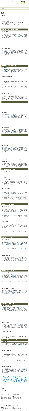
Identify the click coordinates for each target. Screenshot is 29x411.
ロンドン (15, 86)
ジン (5, 224)
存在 (21, 225)
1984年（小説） (8, 382)
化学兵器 (22, 242)
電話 (25, 292)
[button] (28, 8)
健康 (6, 183)
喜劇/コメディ (13, 381)
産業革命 (16, 53)
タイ (24, 87)
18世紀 (3, 50)
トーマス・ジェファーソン (20, 376)
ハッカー (23, 382)
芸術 (14, 34)
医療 (21, 353)
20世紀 (21, 224)
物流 (11, 150)
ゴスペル (12, 382)
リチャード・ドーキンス (13, 376)
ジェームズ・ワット (22, 69)
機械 (20, 382)
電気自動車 (21, 344)
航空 (11, 249)
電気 (3, 215)
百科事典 (2, 388)
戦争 (3, 241)
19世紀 (3, 181)
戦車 (17, 242)
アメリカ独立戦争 (15, 379)
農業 (9, 41)
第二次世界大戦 (25, 257)
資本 (17, 95)
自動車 (14, 225)
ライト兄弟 (22, 248)
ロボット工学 (18, 353)
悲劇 (26, 243)
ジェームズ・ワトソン (21, 378)
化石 (18, 307)
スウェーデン (12, 148)
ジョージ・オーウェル (20, 379)
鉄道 (20, 115)
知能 (4, 343)
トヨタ (16, 345)
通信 (6, 293)
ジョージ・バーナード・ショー (21, 377)
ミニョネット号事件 (14, 380)
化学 (6, 215)
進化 (6, 242)
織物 (20, 35)
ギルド (21, 34)
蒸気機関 (3, 70)
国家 (5, 129)
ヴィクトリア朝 (18, 381)
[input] (14, 8)
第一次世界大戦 (11, 242)
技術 (3, 35)
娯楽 (11, 192)
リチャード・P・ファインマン (12, 377)
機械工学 (19, 380)
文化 (20, 192)
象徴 (22, 81)
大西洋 (18, 281)
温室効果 (6, 308)
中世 (3, 33)
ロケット (23, 360)
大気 (25, 307)
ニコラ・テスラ (18, 209)
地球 (4, 72)
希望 (6, 193)
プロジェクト (22, 369)
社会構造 (15, 24)
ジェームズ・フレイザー (15, 378)
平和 (12, 264)
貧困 (10, 98)
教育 (21, 182)
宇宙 (9, 360)
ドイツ (13, 130)
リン (3, 224)
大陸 (13, 276)
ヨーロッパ (5, 33)
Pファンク (25, 376)
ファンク (18, 382)
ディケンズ (23, 183)
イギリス (6, 50)
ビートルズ (15, 382)
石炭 (3, 22)
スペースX (16, 360)
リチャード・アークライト (6, 376)
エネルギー (9, 71)
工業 (9, 22)
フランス (16, 148)
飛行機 (25, 248)
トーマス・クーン (9, 381)
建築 (4, 148)
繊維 (13, 51)
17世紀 (21, 41)
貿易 (13, 292)
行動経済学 (22, 380)
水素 (26, 369)
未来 (25, 327)
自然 (24, 215)
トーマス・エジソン (9, 378)
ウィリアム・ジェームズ (9, 380)
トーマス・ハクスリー (5, 377)
